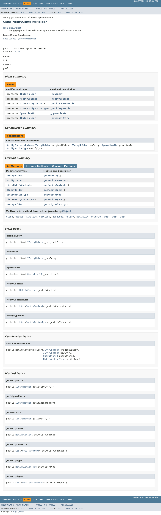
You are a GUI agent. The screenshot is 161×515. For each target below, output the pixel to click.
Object (18, 51)
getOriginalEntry (54, 204)
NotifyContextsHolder (20, 145)
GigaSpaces (18, 512)
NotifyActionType (37, 108)
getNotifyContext (54, 180)
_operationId (59, 113)
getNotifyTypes (53, 199)
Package (17, 3)
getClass (44, 216)
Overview (6, 3)
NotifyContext (28, 99)
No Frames (49, 9)
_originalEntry (60, 118)
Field (23, 12)
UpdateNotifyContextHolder (19, 38)
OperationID (27, 113)
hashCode (58, 216)
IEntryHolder (28, 94)
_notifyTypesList (61, 108)
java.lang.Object (12, 28)
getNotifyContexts (55, 185)
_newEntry (57, 94)
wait (107, 216)
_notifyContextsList (63, 103)
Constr (32, 12)
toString (96, 216)
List (22, 103)
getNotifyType (52, 194)
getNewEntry (51, 175)
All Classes (67, 9)
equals (19, 216)
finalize (31, 216)
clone (9, 216)
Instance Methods (37, 166)
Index (63, 3)
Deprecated (51, 3)
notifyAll (82, 216)
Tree (41, 3)
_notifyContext (60, 99)
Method (42, 12)
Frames (38, 9)
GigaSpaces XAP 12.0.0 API (145, 1)
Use (35, 3)
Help (70, 3)
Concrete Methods (63, 166)
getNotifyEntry (53, 190)
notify (70, 216)
